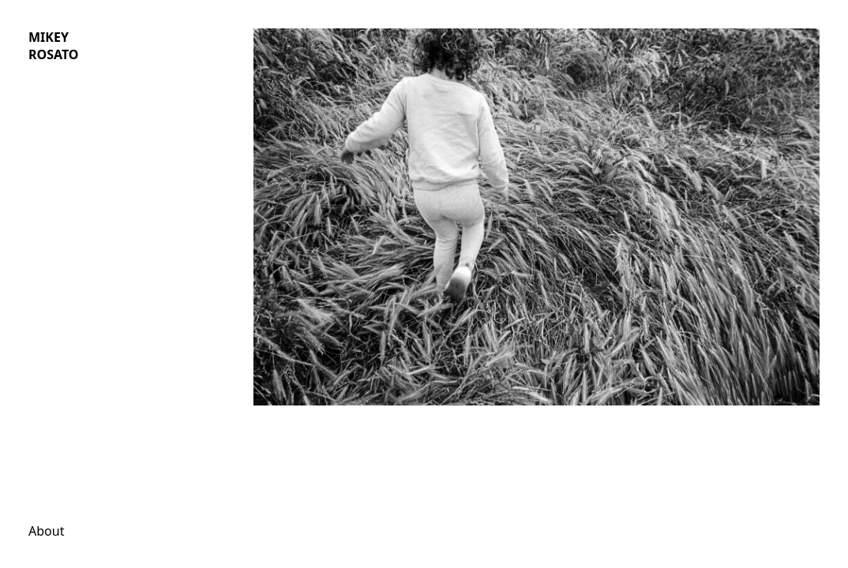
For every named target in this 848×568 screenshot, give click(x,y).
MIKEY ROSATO (53, 45)
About (46, 531)
